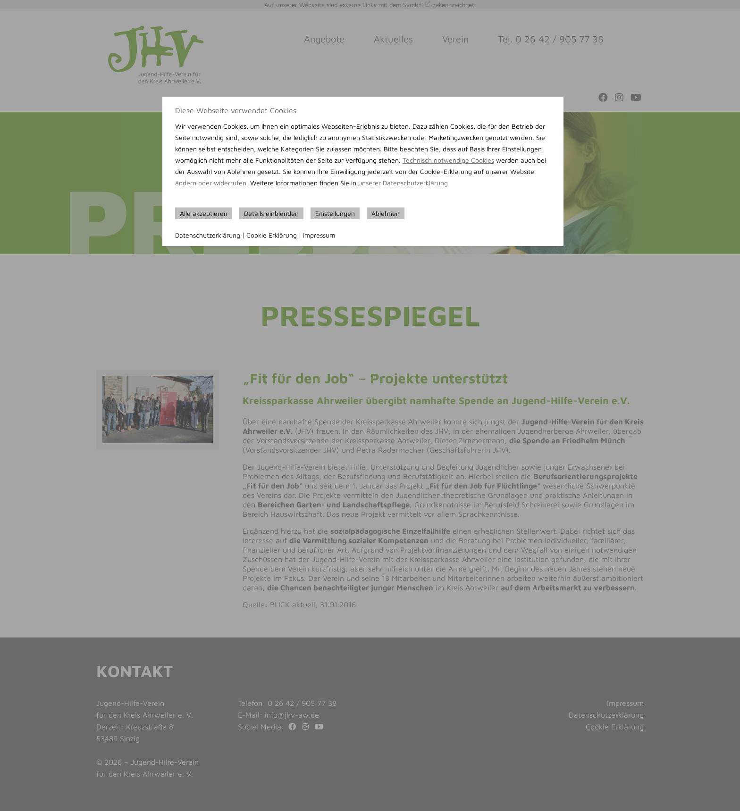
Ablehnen (385, 213)
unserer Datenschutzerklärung (403, 183)
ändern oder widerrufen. (211, 183)
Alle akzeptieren (203, 213)
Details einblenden (271, 213)
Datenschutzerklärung (207, 235)
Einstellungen (335, 213)
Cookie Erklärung (271, 235)
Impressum (319, 235)
